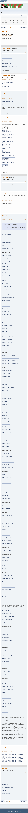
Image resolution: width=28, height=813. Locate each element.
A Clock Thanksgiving (7, 520)
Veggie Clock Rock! (6, 540)
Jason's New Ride (6, 534)
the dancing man (6, 498)
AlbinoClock (5, 32)
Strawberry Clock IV (6, 242)
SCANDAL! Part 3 (6, 453)
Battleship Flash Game (7, 709)
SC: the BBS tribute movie (8, 616)
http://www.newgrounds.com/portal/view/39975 (12, 757)
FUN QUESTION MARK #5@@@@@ (10, 360)
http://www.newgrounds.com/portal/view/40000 (12, 758)
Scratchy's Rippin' (6, 373)
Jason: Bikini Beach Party (8, 537)
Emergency (4, 395)
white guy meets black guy (8, 141)
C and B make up (6, 300)
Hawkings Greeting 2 (7, 589)
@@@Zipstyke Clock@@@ (8, 355)
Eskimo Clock (5, 165)
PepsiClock (5, 747)
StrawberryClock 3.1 (6, 311)
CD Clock (4, 193)
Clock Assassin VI (6, 144)
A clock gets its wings (7, 168)
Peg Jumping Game (6, 697)
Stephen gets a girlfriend (7, 85)
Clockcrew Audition (6, 664)
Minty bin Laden (5, 334)
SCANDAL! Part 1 (6, 464)
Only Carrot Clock (6, 526)
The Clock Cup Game (7, 575)
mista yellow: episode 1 (7, 490)
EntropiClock (5, 159)
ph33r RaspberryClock (7, 619)
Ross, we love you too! (7, 342)
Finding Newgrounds (6, 674)
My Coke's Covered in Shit (8, 480)
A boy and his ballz (6, 381)
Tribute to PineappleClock (8, 461)
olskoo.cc (5, 113)
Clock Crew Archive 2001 (7, 34)
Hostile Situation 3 (6, 565)
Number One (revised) (7, 339)
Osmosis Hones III (6, 161)
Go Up (2, 801)
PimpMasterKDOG (7, 93)
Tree (3, 393)
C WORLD (4, 790)
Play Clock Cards (6, 584)
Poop (3, 348)
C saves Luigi (5, 280)
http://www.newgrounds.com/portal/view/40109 (12, 761)
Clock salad (4, 384)
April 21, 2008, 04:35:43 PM (7, 751)
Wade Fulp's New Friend (7, 686)
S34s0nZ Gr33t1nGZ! (7, 184)
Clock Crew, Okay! (6, 277)
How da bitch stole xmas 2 (8, 467)
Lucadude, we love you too (8, 297)
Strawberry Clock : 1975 (7, 101)
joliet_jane (5, 177)
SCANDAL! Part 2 (6, 459)
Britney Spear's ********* (7, 130)
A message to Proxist (7, 325)
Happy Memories (6, 443)
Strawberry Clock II (6, 154)
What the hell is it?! (6, 482)
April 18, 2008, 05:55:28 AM (7, 219)
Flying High (4, 404)
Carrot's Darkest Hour (7, 477)
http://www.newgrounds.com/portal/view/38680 (12, 756)
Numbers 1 (4, 692)
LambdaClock (6, 75)
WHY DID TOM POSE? (7, 787)
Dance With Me (5, 438)
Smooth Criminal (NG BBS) (8, 689)
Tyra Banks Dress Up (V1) (8, 643)
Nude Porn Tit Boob (6, 432)
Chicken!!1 (4, 532)
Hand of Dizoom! (6, 658)
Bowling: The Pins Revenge (8, 387)
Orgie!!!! (4, 596)
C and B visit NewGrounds (8, 578)
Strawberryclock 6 (6, 86)
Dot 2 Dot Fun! (5, 379)
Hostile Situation (5, 557)
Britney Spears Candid (7, 370)
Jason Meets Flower (6, 550)
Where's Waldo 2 (6, 637)
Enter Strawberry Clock (7, 147)
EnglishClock (6, 48)
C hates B (4, 317)
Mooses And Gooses (6, 429)
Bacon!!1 (4, 529)
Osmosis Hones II (6, 305)
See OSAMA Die (6, 629)
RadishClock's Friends (7, 543)
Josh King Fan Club (6, 409)
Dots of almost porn (6, 435)
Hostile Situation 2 (6, 563)
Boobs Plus (4, 426)
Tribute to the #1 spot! (7, 655)
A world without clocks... (7, 63)
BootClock (5, 215)
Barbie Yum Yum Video (7, 601)
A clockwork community (7, 82)
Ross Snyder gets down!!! (8, 155)
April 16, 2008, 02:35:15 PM (7, 35)
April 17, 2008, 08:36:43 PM (7, 200)
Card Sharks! (5, 706)
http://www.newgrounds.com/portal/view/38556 (12, 754)
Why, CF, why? (5, 303)
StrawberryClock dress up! (8, 291)
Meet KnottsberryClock (7, 456)
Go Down (3, 27)
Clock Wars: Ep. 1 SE (7, 518)
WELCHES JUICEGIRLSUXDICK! (9, 133)
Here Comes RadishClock (8, 515)
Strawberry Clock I (6, 152)
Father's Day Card (6, 423)
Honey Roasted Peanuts (7, 336)
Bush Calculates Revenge (8, 248)
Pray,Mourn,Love (6, 560)
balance (4, 245)
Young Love (5, 263)
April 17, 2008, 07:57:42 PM (7, 181)
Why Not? (4, 440)
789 (3, 700)
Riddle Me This (5, 418)
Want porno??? (5, 135)
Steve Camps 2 (5, 683)
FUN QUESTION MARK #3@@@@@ (10, 357)
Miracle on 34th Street (7, 255)
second (4, 148)
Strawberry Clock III (6, 320)
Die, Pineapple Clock (7, 613)
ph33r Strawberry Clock (7, 275)
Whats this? (5, 782)
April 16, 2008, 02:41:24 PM (7, 52)
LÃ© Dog (4, 505)
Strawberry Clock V (6, 234)
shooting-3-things (6, 492)
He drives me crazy (6, 314)
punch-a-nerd (5, 495)
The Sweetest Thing (6, 286)
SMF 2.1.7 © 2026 (10, 811)
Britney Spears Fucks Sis (7, 131)
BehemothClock (6, 117)
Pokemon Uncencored (7, 137)
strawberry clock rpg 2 (7, 57)
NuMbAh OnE (5, 163)
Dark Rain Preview (6, 653)
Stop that (4, 151)
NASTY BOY (5, 784)
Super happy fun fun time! (8, 289)
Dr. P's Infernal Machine (7, 523)
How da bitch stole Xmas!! (8, 134)
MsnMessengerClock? (7, 640)
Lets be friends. (5, 328)
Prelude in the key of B (7, 266)
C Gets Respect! (6, 793)
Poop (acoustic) (5, 345)
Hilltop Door (5, 401)
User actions (23, 27)
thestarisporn (5, 407)
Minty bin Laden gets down (8, 322)
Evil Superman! (5, 650)
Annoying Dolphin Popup (7, 398)
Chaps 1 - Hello (5, 446)
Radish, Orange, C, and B (8, 162)
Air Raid (4, 568)
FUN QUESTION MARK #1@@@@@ (10, 363)
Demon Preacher (6, 661)
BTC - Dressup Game (7, 421)
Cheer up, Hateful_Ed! (7, 269)
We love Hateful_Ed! (6, 261)
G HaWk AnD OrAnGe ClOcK (8, 156)
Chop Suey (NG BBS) (7, 703)
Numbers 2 (4, 695)
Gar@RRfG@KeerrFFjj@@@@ (9, 66)
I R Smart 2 (4, 631)
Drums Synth (5, 390)
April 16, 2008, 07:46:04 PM (7, 121)
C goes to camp (5, 142)
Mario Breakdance (6, 376)
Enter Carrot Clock (6, 474)
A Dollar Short (5, 711)
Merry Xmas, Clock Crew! (8, 622)
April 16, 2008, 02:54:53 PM (7, 79)
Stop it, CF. (4, 331)
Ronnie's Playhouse (6, 610)
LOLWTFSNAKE (6, 508)
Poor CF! (4, 272)
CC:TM (3, 104)
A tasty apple (5, 283)
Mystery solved (5, 83)
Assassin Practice (6, 671)
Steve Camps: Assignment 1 (8, 681)
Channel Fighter (5, 258)
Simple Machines (17, 811)
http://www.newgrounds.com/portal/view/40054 (12, 760)
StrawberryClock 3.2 (6, 308)
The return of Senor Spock (8, 294)
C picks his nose (6, 158)
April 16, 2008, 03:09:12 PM (7, 98)
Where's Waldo (5, 634)
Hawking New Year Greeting (8, 586)
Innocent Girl (5, 412)
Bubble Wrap (5, 415)
